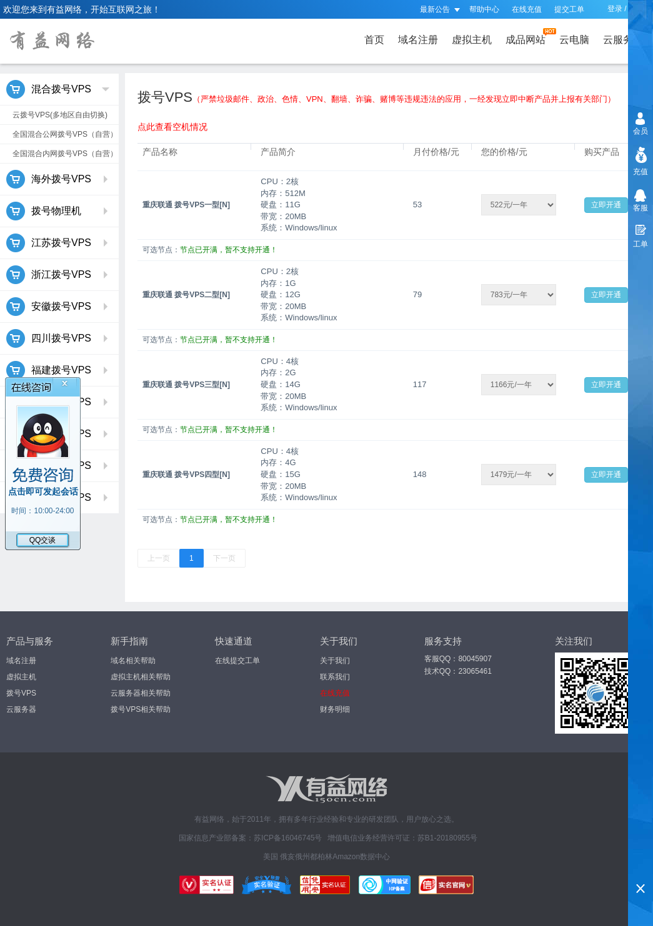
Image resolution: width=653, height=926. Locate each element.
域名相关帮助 (133, 660)
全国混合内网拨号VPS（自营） (64, 153)
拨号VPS (21, 693)
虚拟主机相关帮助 (141, 676)
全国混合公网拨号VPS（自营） (64, 134)
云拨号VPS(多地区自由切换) (59, 115)
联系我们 (335, 676)
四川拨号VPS (57, 338)
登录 (614, 8)
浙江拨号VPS (57, 274)
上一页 (158, 558)
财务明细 (335, 709)
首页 (374, 39)
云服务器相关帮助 (141, 693)
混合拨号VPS (57, 89)
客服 (640, 208)
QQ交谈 (42, 540)
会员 (640, 131)
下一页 (224, 558)
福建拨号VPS (57, 370)
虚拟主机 (472, 39)
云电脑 (574, 39)
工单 (640, 244)
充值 (640, 171)
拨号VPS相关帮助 (141, 709)
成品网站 (528, 36)
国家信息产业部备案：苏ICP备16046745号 (250, 838)
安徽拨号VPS (57, 306)
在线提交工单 (237, 660)
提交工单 (569, 9)
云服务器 (625, 36)
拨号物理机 (57, 211)
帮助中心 (484, 9)
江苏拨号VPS (57, 243)
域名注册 (418, 39)
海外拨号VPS (57, 179)
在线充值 (527, 9)
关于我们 (335, 660)
